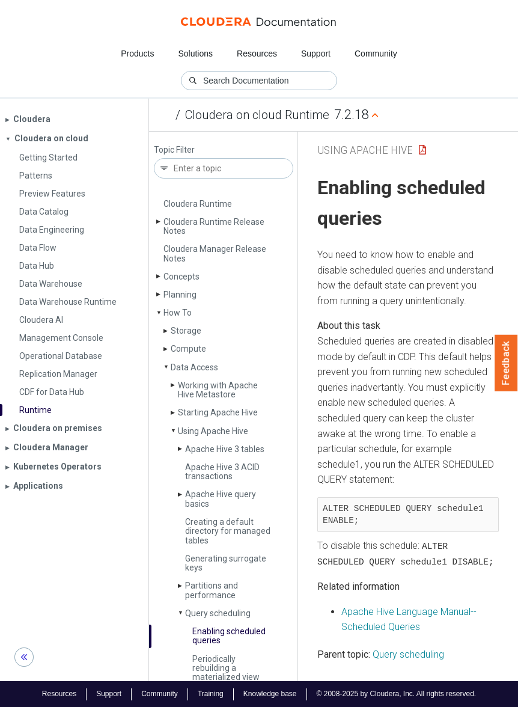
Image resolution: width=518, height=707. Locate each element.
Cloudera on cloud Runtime (257, 115)
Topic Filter (174, 150)
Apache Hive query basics (220, 498)
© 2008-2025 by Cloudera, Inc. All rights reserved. (397, 694)
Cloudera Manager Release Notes (214, 253)
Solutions (195, 53)
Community (376, 53)
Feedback (506, 363)
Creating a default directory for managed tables (227, 531)
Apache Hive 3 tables (224, 449)
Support (316, 53)
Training (211, 694)
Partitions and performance (211, 590)
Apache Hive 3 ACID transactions (222, 471)
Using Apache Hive (213, 431)
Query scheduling (218, 613)
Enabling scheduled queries (229, 635)
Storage (186, 330)
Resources (257, 53)
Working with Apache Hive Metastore (218, 390)
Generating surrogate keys (225, 563)
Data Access (194, 367)
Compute (188, 349)
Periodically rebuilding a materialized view (226, 668)
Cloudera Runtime (197, 204)
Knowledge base (270, 694)
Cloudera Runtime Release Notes (213, 226)
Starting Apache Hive (218, 412)
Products (137, 53)
